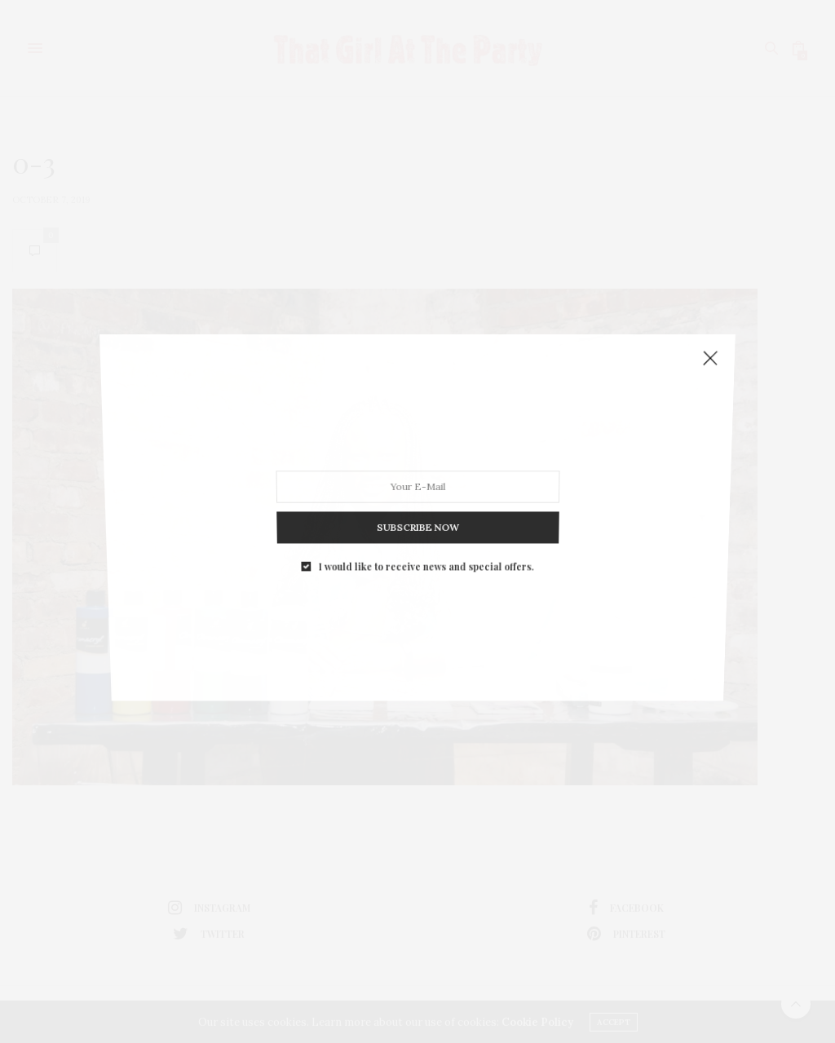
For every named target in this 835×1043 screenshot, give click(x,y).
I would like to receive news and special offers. (425, 549)
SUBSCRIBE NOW (417, 515)
